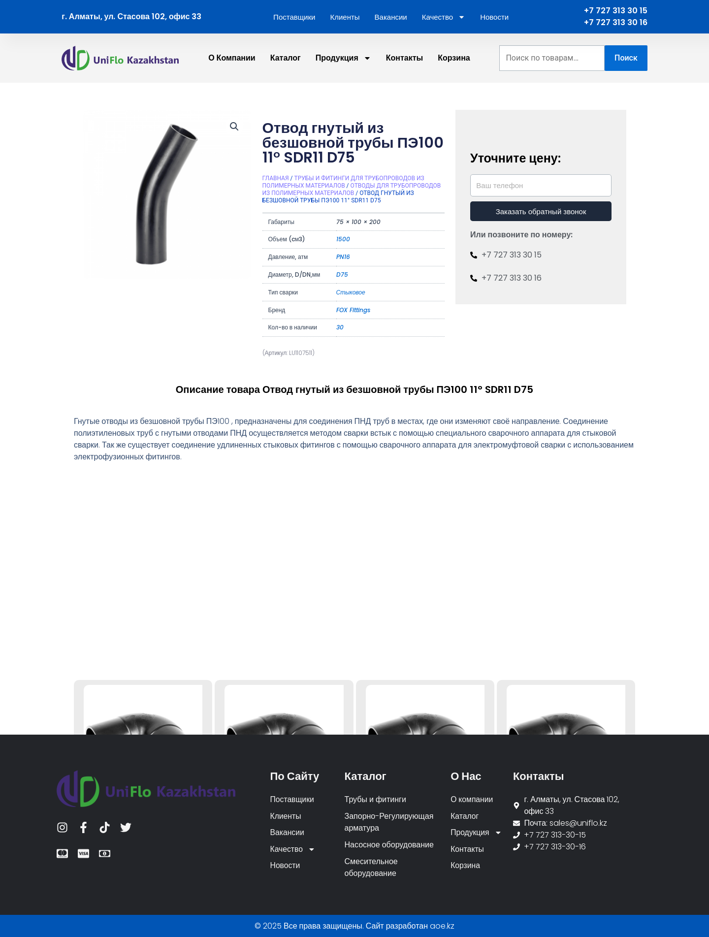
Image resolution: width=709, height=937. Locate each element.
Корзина (454, 58)
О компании (232, 58)
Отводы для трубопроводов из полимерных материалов (351, 189)
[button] (234, 126)
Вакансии (391, 17)
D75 (342, 274)
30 (340, 327)
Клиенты (344, 17)
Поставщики (294, 17)
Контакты (404, 58)
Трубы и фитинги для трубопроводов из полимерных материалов (343, 182)
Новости (494, 17)
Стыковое (350, 292)
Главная (275, 178)
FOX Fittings (353, 310)
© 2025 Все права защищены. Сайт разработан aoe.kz (354, 926)
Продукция (343, 58)
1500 (343, 239)
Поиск (626, 58)
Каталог (285, 58)
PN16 (343, 257)
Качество (443, 17)
